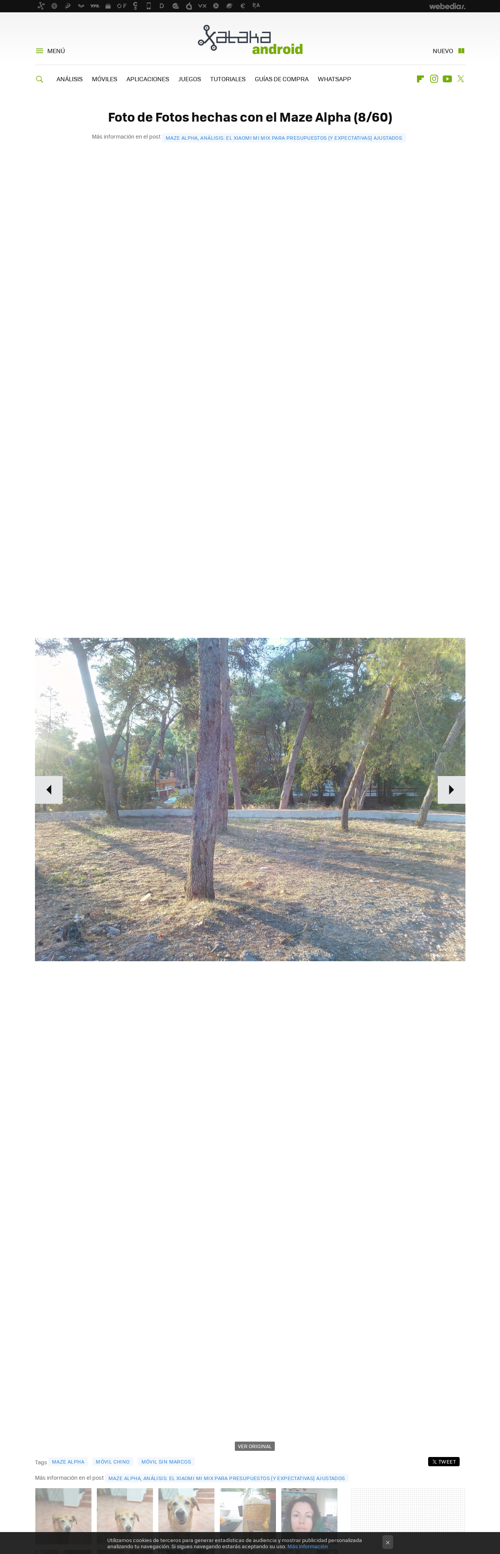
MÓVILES (104, 78)
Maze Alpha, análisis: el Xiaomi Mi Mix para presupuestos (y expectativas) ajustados (284, 137)
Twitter (460, 79)
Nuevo (443, 50)
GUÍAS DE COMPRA (282, 78)
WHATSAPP (334, 78)
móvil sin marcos (166, 1461)
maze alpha (68, 1461)
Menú (56, 50)
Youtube (447, 79)
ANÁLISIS (69, 78)
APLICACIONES (147, 78)
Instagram (434, 79)
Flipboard (420, 79)
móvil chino (113, 1461)
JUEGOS (189, 78)
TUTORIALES (228, 78)
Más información (307, 1546)
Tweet (447, 1461)
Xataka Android (250, 39)
